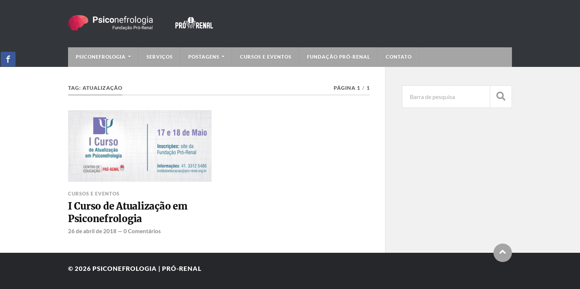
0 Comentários (142, 231)
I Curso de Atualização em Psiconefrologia (128, 212)
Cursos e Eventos (265, 57)
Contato (399, 57)
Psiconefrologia (101, 57)
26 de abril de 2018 (92, 231)
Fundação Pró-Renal (338, 57)
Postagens (203, 57)
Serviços (159, 57)
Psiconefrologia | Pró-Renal (147, 268)
